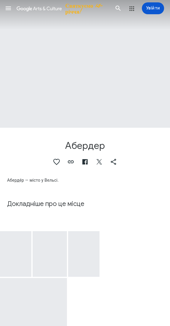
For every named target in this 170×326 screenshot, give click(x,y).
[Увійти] (153, 8)
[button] (8, 8)
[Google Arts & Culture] (63, 8)
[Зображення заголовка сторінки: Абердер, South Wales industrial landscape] (85, 64)
